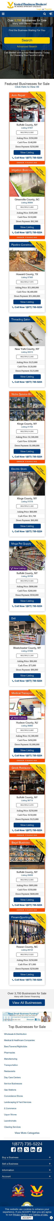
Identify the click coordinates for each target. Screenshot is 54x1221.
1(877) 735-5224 (27, 1143)
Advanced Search (27, 46)
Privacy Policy (20, 1214)
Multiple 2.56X (27, 880)
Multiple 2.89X (27, 730)
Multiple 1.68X (27, 207)
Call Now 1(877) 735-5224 (27, 157)
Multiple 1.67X (27, 805)
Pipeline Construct (22, 244)
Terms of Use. (40, 1214)
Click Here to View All (27, 86)
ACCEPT (27, 1217)
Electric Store (19, 468)
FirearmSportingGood (23, 917)
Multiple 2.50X (27, 132)
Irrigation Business (22, 169)
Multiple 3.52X (27, 955)
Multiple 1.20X (27, 656)
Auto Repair (18, 95)
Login (39, 9)
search (27, 40)
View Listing (27, 152)
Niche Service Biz (22, 394)
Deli (13, 618)
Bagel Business (21, 842)
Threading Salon (20, 319)
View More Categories (27, 1132)
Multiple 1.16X (27, 506)
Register (48, 9)
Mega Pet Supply (21, 543)
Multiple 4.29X (27, 431)
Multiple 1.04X (27, 357)
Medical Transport (22, 693)
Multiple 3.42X (27, 581)
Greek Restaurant (22, 767)
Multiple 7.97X (27, 282)
